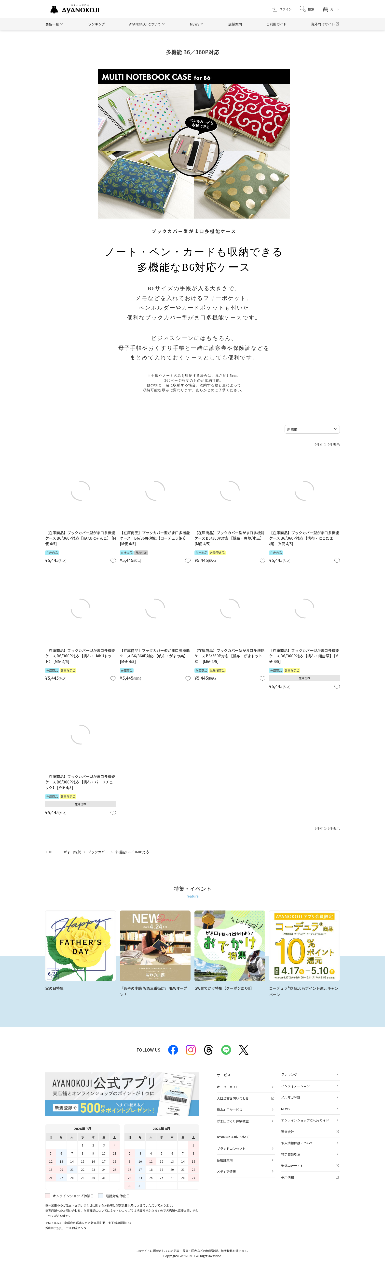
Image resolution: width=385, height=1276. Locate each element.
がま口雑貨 (72, 851)
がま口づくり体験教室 (233, 1121)
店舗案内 (235, 24)
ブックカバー (98, 851)
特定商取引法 (290, 1154)
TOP (48, 851)
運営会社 (287, 1131)
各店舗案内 (225, 1160)
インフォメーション (295, 1086)
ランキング (96, 24)
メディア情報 (226, 1171)
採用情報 (287, 1177)
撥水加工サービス (229, 1109)
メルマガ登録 (290, 1097)
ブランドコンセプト (231, 1148)
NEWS (285, 1109)
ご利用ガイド (276, 24)
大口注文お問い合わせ (233, 1098)
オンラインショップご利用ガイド (305, 1120)
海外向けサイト (323, 24)
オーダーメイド (228, 1086)
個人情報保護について (297, 1143)
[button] (307, 9)
